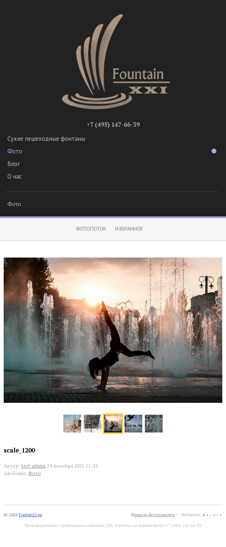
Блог (13, 164)
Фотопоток (91, 228)
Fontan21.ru (30, 514)
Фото (111, 151)
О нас (14, 176)
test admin (33, 466)
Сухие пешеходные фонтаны (46, 139)
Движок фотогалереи (153, 514)
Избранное (129, 228)
